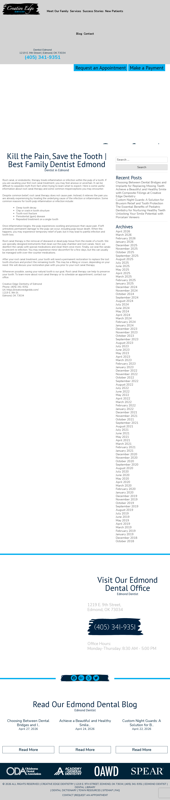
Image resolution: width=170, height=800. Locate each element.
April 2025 (123, 273)
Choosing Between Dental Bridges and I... (28, 722)
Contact (89, 34)
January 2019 (125, 534)
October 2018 (125, 541)
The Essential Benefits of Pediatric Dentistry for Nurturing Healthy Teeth (140, 208)
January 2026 (125, 242)
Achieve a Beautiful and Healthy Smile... (85, 722)
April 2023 (123, 357)
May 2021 (122, 437)
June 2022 (123, 391)
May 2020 (122, 479)
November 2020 (127, 458)
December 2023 (126, 329)
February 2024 (126, 322)
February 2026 (126, 238)
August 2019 (124, 510)
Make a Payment (147, 68)
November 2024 (127, 291)
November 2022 (127, 374)
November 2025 (127, 249)
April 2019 (123, 524)
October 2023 (125, 336)
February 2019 (126, 531)
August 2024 (124, 301)
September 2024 (127, 297)
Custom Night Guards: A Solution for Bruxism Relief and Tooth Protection (140, 201)
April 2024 (123, 315)
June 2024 (123, 308)
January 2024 (125, 325)
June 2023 (123, 350)
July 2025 (122, 263)
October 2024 (125, 294)
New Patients (114, 11)
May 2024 (122, 311)
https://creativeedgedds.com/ (22, 289)
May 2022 (122, 395)
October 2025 (125, 252)
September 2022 (127, 381)
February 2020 (126, 489)
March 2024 (124, 318)
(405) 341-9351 (43, 57)
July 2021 (122, 430)
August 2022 (124, 385)
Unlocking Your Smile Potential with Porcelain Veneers (139, 215)
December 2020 (126, 454)
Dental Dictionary (64, 790)
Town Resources (89, 790)
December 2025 (126, 245)
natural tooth (45, 271)
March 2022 (124, 402)
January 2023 (125, 367)
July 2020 (122, 471)
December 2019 (126, 496)
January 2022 (125, 409)
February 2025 (126, 280)
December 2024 (126, 287)
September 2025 (127, 256)
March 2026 (124, 235)
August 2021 (124, 426)
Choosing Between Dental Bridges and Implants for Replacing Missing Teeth (141, 184)
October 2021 (125, 419)
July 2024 (122, 304)
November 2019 (127, 499)
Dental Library (85, 787)
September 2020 (127, 465)
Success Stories (93, 11)
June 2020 (123, 475)
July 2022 (122, 388)
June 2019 (123, 517)
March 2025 (124, 276)
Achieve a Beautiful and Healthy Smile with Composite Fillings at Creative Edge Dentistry (141, 192)
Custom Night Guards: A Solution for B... (141, 722)
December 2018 (126, 538)
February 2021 (126, 447)
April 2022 (123, 398)
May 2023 (122, 353)
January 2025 (125, 283)
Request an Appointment (100, 68)
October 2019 (125, 503)
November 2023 (127, 332)
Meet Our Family (57, 11)
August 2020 (124, 468)
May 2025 (122, 270)
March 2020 (124, 485)
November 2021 (127, 416)
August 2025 (124, 259)
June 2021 (123, 433)
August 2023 (124, 343)
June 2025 (123, 266)
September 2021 (127, 423)
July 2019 (122, 513)
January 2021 (125, 451)
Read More (28, 749)
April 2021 (123, 440)
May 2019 (122, 520)
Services (75, 11)
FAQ (117, 790)
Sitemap (108, 790)
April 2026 (123, 231)
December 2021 (126, 412)
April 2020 (123, 482)
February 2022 (126, 405)
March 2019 (124, 527)
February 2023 (126, 364)
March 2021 (124, 444)
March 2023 (124, 360)
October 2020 (125, 461)
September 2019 (127, 506)
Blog (79, 34)
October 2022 (125, 377)
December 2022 (126, 371)
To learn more (22, 274)
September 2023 (127, 339)
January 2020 (125, 492)
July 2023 (122, 346)
